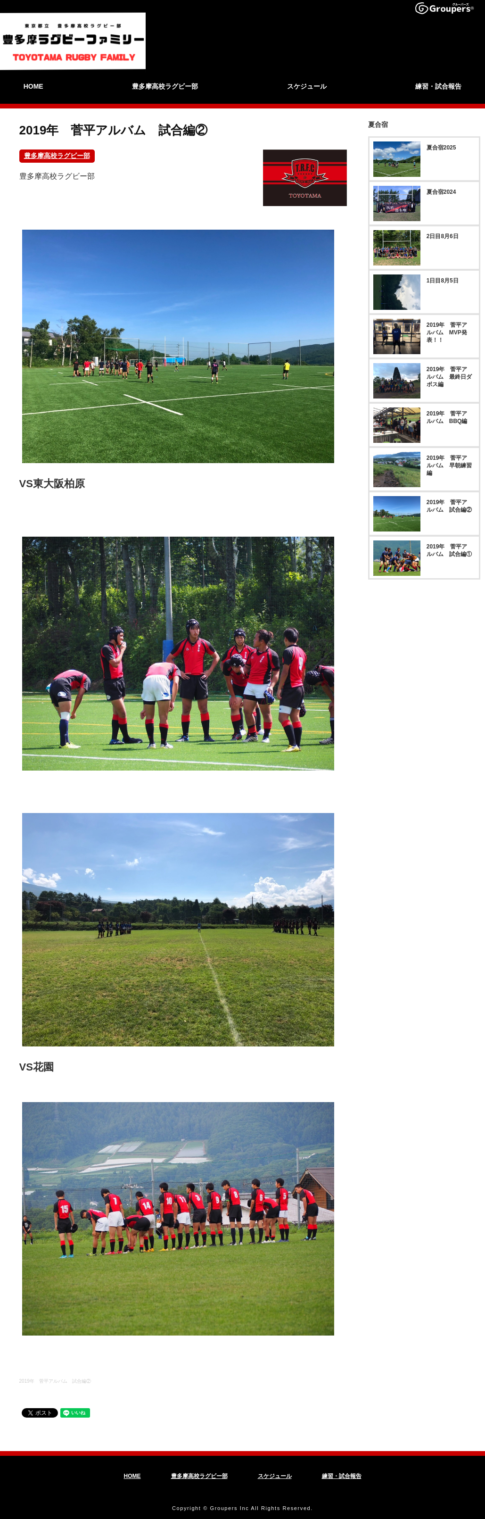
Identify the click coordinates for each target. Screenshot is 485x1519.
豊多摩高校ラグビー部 (57, 156)
